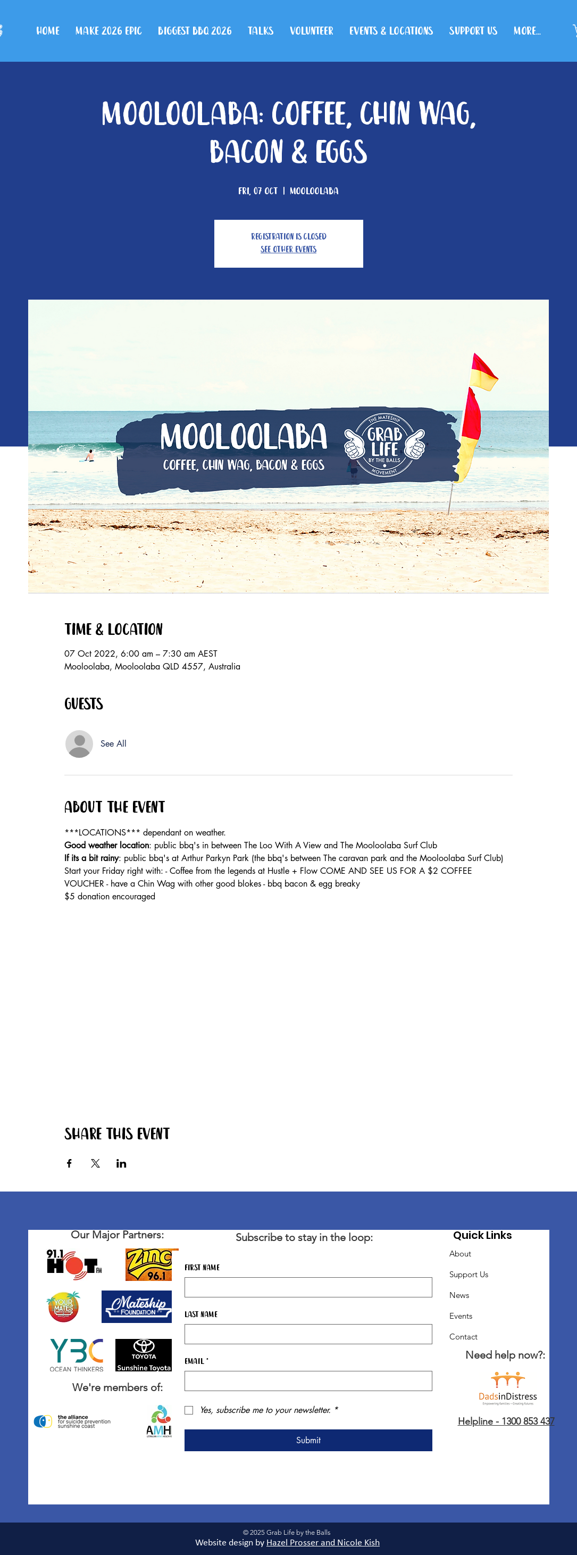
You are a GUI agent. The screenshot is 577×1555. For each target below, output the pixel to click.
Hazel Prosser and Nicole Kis (320, 1543)
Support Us (468, 1274)
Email (196, 1362)
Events (460, 1316)
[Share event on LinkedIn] (121, 1163)
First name (202, 1268)
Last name (201, 1315)
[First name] (305, 1287)
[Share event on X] (95, 1163)
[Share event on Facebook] (69, 1163)
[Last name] (305, 1334)
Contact (463, 1336)
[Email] (305, 1381)
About (460, 1253)
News (459, 1295)
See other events (288, 250)
